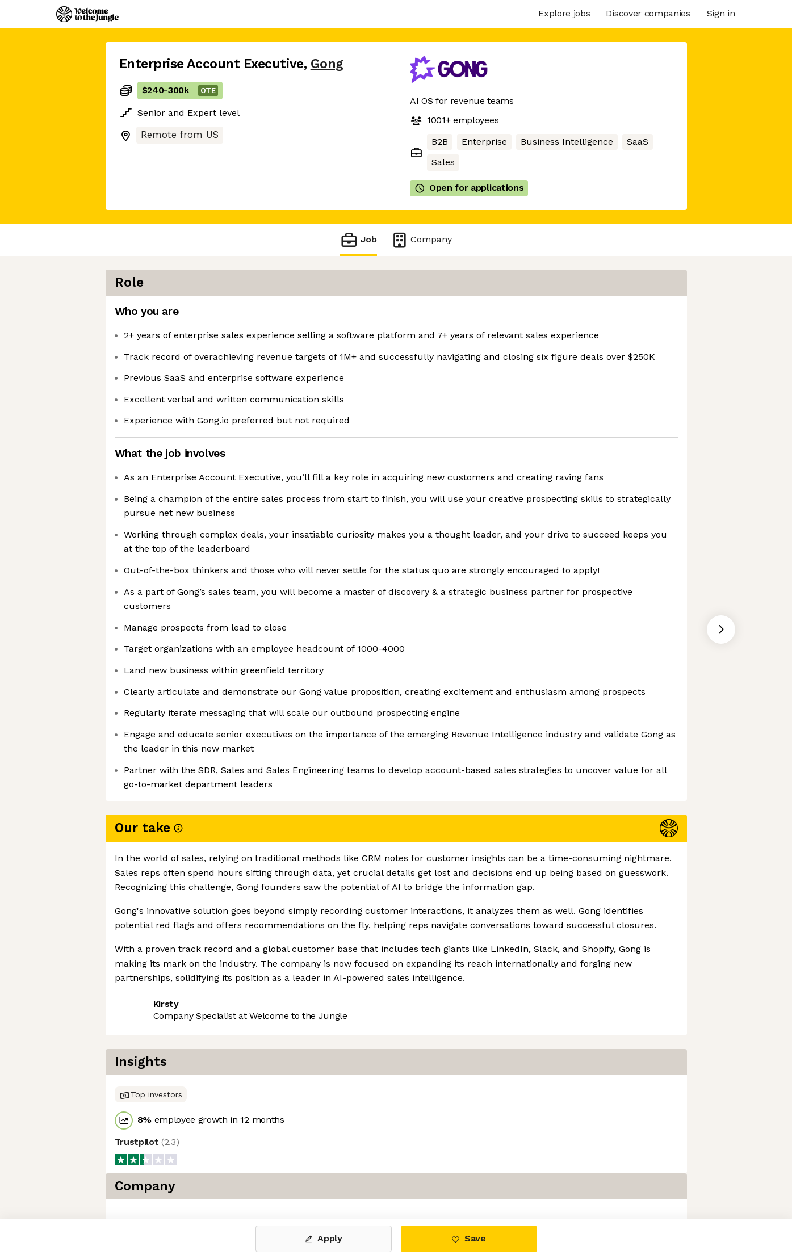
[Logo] (87, 14)
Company (421, 239)
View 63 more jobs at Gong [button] (257, 1032)
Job (358, 239)
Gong (327, 64)
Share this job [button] (150, 1032)
